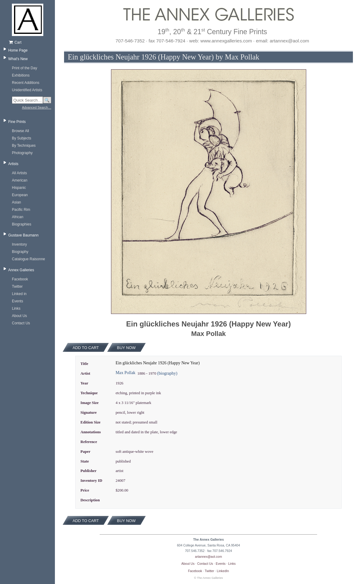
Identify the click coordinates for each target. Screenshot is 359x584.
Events (17, 301)
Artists (13, 164)
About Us (19, 316)
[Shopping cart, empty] (29, 42)
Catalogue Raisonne (28, 259)
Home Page (17, 50)
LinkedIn (223, 571)
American (19, 180)
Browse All (20, 131)
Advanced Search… (36, 107)
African (17, 217)
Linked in (19, 294)
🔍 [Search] (47, 100)
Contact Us (21, 323)
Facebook (20, 279)
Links (16, 308)
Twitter (17, 286)
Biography (20, 252)
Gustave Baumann (23, 235)
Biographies (21, 224)
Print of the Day (24, 68)
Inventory (19, 244)
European (20, 195)
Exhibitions (21, 75)
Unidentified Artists (27, 90)
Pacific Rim (21, 209)
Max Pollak (125, 372)
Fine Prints (17, 122)
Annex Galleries (21, 270)
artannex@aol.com (208, 556)
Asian (16, 202)
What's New (18, 59)
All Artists (19, 173)
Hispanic (19, 188)
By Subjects (21, 138)
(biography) (167, 373)
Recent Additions (25, 83)
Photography (22, 153)
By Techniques (24, 145)
